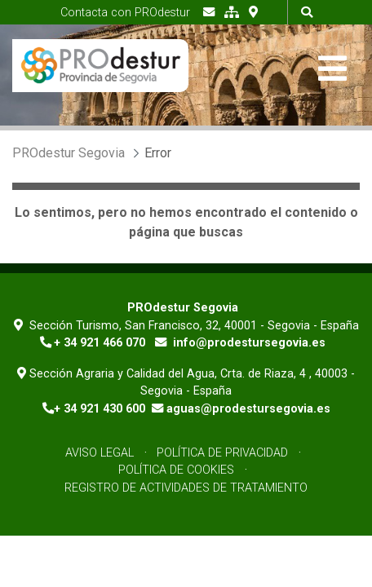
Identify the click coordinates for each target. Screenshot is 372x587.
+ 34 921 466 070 (99, 343)
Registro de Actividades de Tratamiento (186, 488)
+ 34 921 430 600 (99, 409)
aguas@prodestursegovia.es (248, 409)
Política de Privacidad (222, 453)
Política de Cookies (176, 470)
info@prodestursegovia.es (249, 343)
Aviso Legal (99, 453)
